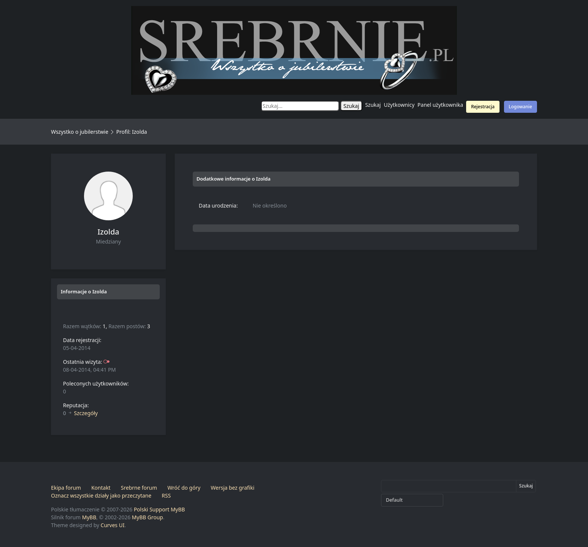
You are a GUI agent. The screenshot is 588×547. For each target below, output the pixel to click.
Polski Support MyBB (159, 509)
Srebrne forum (139, 487)
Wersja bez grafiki (232, 487)
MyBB (89, 517)
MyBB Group (147, 517)
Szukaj (373, 104)
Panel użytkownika (440, 104)
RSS (166, 495)
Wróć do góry (183, 487)
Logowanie (520, 106)
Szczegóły (86, 413)
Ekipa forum (66, 487)
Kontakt (100, 487)
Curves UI (112, 525)
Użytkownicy (399, 104)
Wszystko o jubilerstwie (79, 131)
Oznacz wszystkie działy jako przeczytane (101, 495)
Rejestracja (483, 106)
